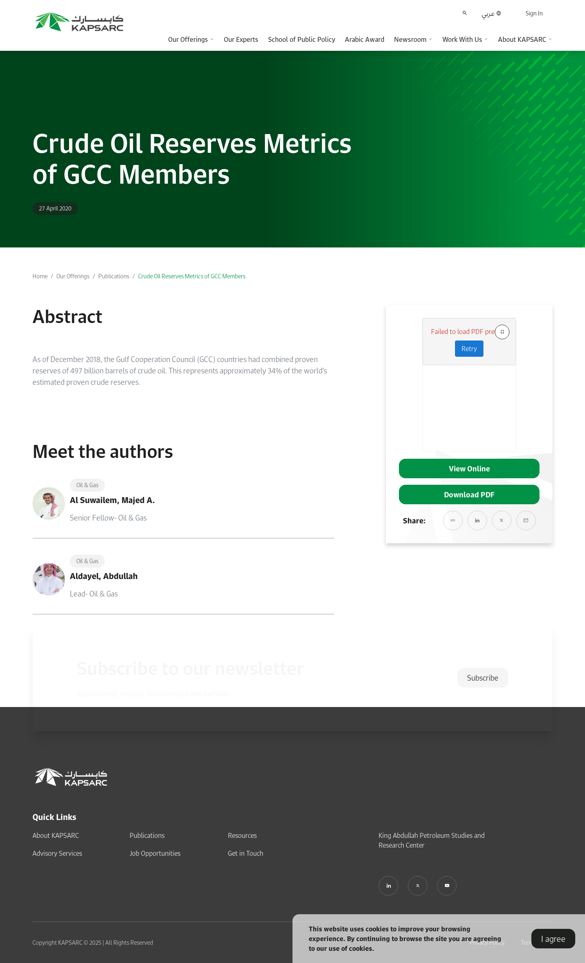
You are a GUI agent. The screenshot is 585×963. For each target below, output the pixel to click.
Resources (242, 835)
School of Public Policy (301, 39)
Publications (113, 276)
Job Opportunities (155, 853)
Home (40, 276)
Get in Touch (245, 853)
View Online (469, 468)
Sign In (534, 13)
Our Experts (241, 39)
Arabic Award (364, 39)
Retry (469, 349)
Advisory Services (57, 853)
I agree (553, 938)
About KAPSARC (55, 835)
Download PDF (469, 494)
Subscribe (482, 678)
